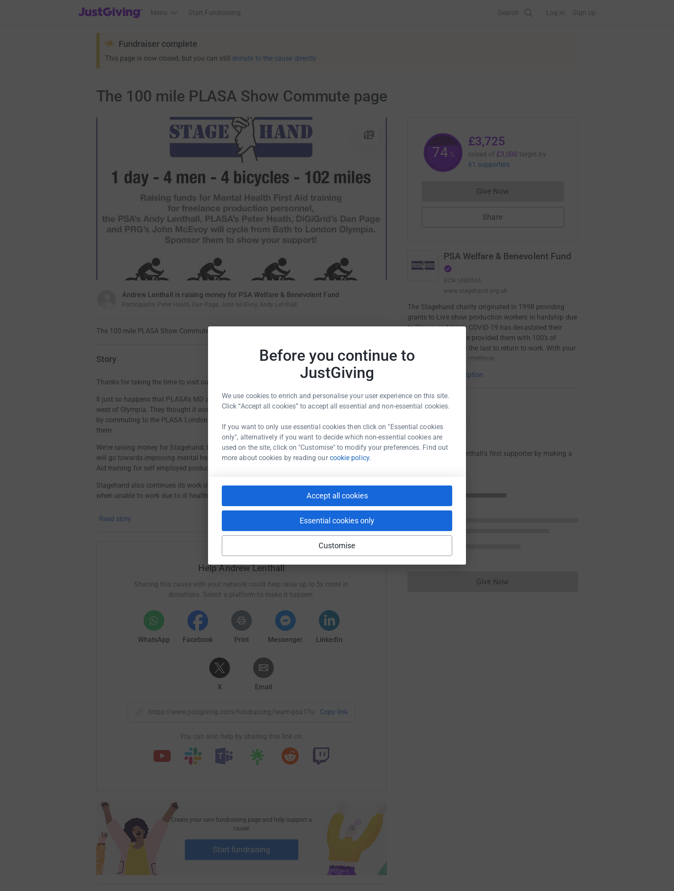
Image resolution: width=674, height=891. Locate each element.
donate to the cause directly (274, 58)
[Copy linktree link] (257, 759)
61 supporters (489, 164)
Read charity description (446, 375)
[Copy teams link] (224, 756)
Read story (115, 519)
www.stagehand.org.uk (475, 290)
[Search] (515, 12)
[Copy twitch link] (321, 756)
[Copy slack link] (193, 756)
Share (492, 216)
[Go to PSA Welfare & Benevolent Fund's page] (422, 265)
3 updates (372, 359)
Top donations (438, 422)
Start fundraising (241, 849)
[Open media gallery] (241, 198)
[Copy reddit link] (290, 756)
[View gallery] (369, 134)
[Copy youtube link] (162, 756)
